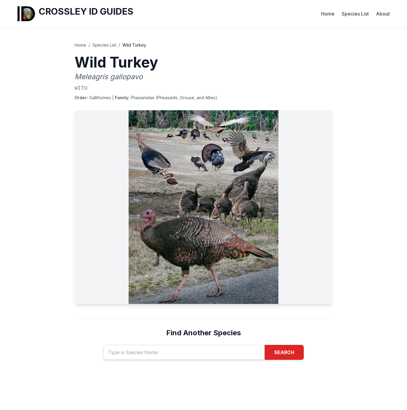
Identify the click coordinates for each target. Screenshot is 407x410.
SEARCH (284, 352)
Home (327, 14)
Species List (355, 14)
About (383, 14)
